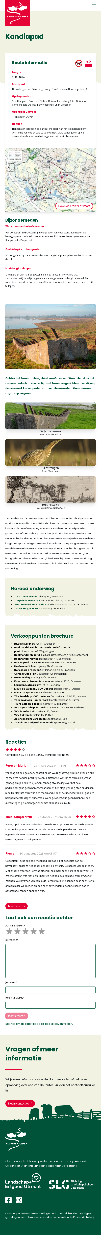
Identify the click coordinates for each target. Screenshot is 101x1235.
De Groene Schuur (26, 596)
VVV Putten (21, 715)
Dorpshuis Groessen (27, 600)
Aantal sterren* (15, 925)
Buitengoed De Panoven (29, 662)
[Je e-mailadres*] (50, 1005)
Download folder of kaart (74, 206)
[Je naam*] (50, 990)
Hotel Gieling (22, 677)
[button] (50, 961)
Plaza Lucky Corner (26, 692)
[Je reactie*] (50, 961)
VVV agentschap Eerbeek (30, 707)
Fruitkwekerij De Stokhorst (32, 604)
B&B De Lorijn (22, 643)
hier (12, 1024)
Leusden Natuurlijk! (26, 685)
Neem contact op (20, 1103)
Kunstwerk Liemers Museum (32, 681)
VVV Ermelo (21, 711)
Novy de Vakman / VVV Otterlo (33, 688)
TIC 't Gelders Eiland (27, 703)
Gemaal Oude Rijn (25, 673)
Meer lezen (16, 906)
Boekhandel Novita (26, 658)
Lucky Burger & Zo (26, 608)
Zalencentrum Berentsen (30, 718)
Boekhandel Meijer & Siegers (32, 654)
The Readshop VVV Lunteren (32, 696)
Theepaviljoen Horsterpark (31, 700)
